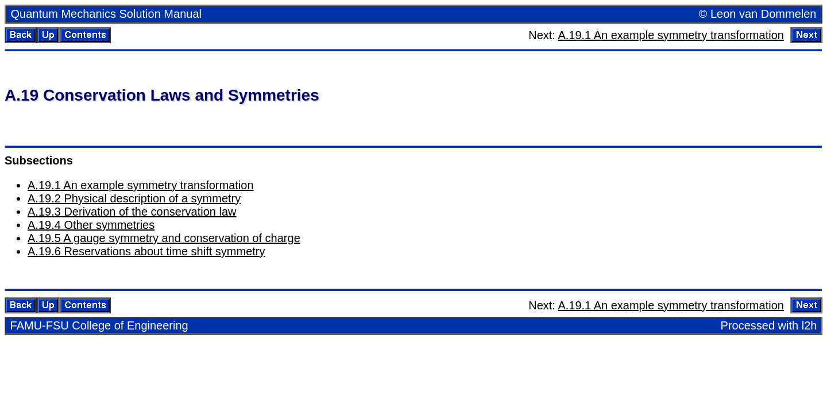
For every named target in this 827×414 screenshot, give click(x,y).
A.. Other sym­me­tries (91, 224)
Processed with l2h (769, 325)
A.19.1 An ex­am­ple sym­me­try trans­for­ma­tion (671, 35)
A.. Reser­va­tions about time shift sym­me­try (146, 251)
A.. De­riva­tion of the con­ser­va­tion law (132, 211)
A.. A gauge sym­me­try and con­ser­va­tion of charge (164, 238)
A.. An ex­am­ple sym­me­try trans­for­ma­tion (141, 185)
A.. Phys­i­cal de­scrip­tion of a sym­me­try (134, 198)
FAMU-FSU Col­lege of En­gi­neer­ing (99, 325)
